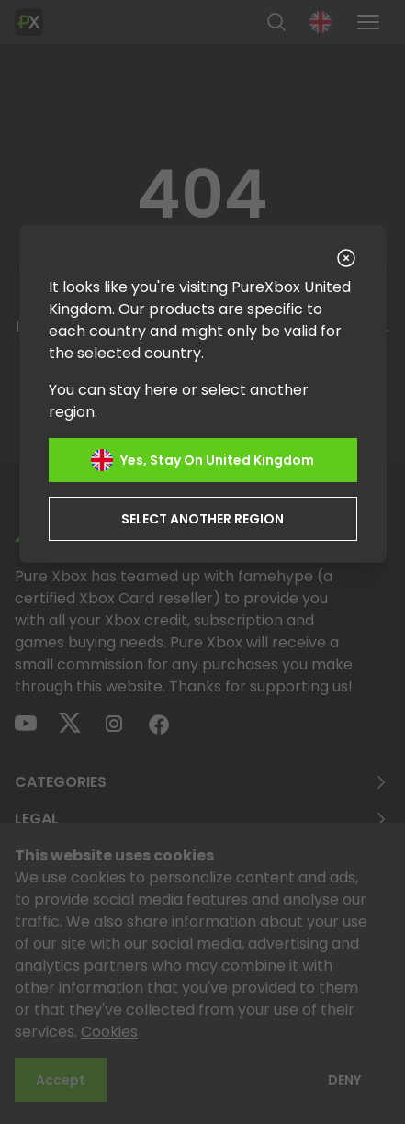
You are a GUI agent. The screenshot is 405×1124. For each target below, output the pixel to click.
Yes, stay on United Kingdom (202, 460)
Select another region (202, 519)
